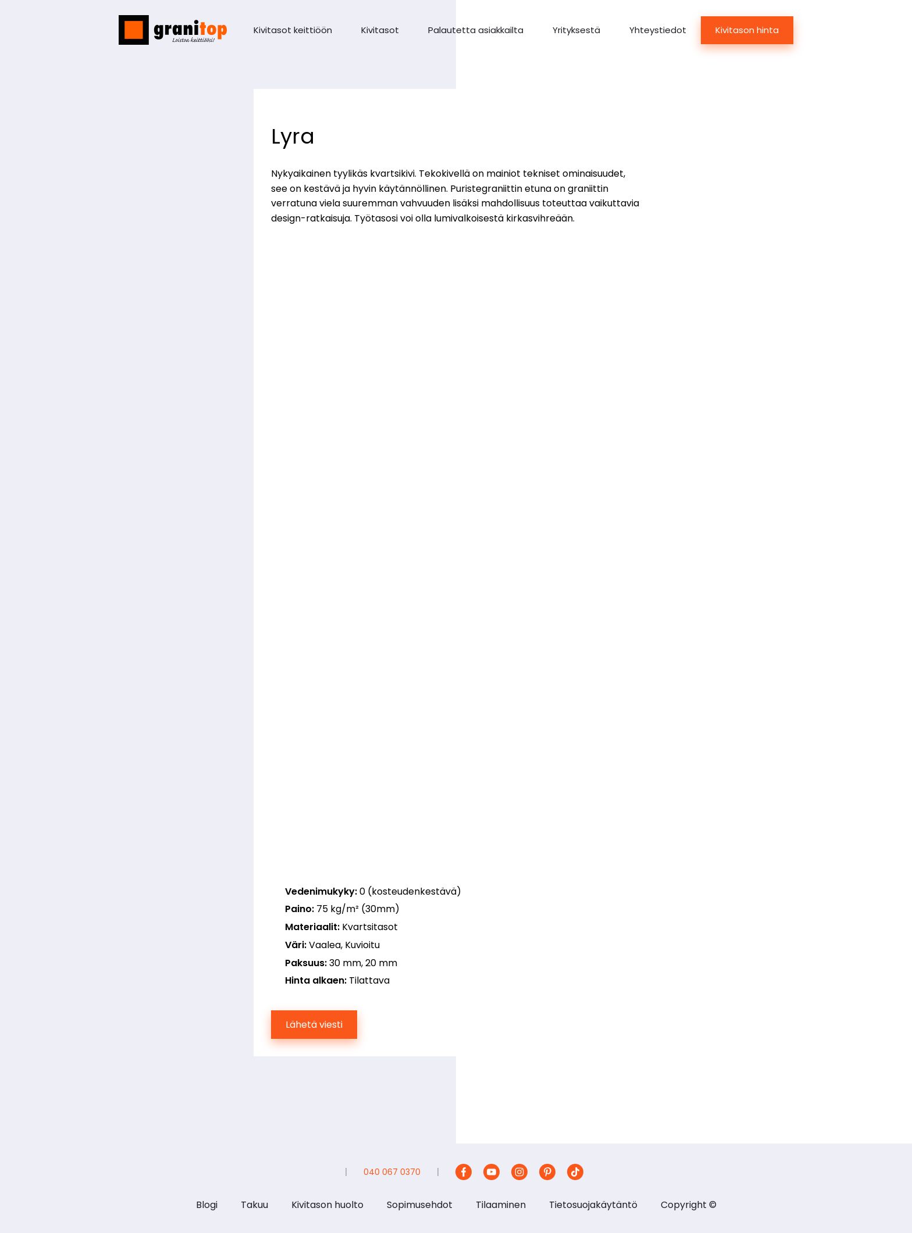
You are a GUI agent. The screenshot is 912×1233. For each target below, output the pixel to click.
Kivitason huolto (327, 1204)
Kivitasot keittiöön (293, 30)
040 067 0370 (392, 1172)
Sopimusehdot (420, 1204)
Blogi (207, 1204)
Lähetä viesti (314, 1024)
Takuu (254, 1204)
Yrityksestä (576, 30)
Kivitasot (380, 30)
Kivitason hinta (747, 30)
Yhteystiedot (657, 30)
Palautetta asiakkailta (475, 30)
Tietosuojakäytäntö (593, 1204)
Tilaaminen (501, 1204)
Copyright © (689, 1204)
